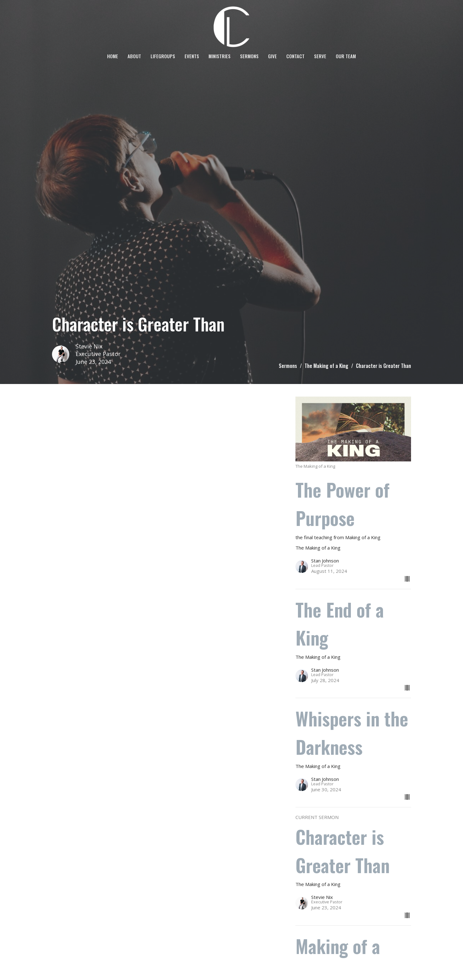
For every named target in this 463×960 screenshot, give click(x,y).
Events (192, 56)
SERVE (320, 56)
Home (112, 56)
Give (272, 56)
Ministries (220, 56)
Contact (295, 56)
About (134, 56)
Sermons (249, 56)
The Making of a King (326, 366)
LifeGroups (163, 56)
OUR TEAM (346, 56)
